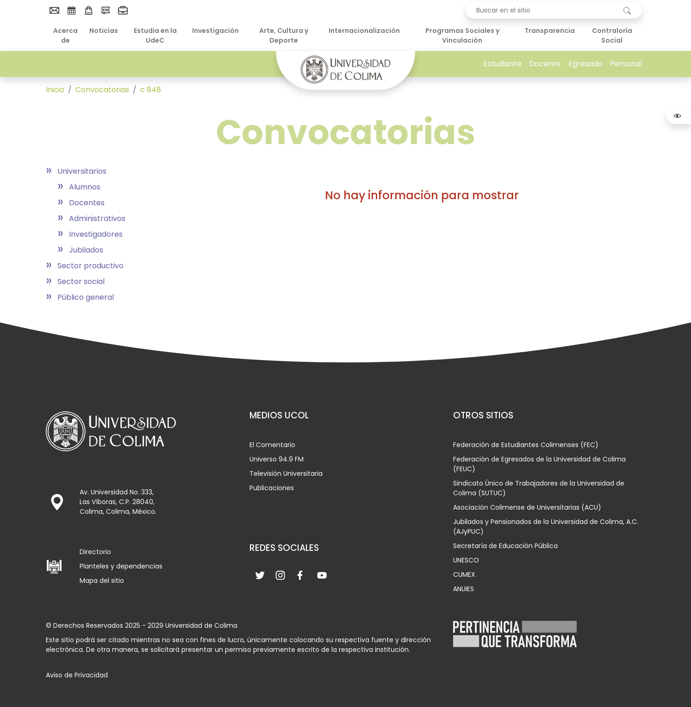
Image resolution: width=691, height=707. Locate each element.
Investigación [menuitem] (215, 30)
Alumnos (84, 187)
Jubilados (86, 250)
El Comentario (272, 444)
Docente (545, 63)
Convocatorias (102, 89)
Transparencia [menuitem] (549, 30)
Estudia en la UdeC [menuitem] (155, 35)
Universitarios (81, 171)
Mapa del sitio (102, 580)
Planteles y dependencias (121, 566)
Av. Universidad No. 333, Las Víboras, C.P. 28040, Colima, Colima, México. (118, 501)
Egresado (585, 63)
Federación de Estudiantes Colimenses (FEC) (525, 444)
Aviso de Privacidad (77, 675)
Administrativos (97, 218)
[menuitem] (54, 10)
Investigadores (96, 234)
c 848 (150, 89)
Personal (626, 63)
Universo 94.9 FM (276, 459)
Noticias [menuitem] (103, 30)
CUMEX (464, 574)
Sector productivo (90, 265)
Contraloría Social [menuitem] (612, 35)
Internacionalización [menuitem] (364, 30)
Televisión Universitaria (286, 473)
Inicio (55, 89)
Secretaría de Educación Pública (505, 545)
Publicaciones (271, 487)
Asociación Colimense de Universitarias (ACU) (527, 507)
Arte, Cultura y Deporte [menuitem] (283, 35)
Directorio (95, 551)
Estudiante (502, 63)
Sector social (81, 281)
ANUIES (463, 588)
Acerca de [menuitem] (65, 35)
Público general (85, 297)
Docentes (87, 202)
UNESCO (466, 560)
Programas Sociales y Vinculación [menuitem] (462, 35)
